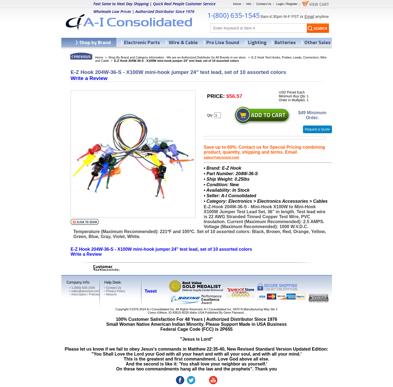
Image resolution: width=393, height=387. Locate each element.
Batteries (285, 42)
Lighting (257, 42)
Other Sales (317, 42)
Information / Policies (85, 294)
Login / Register (286, 4)
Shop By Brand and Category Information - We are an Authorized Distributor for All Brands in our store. (177, 57)
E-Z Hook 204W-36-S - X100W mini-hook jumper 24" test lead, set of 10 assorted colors (161, 249)
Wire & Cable (183, 42)
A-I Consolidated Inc (160, 309)
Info (248, 4)
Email (309, 16)
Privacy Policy (114, 291)
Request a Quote (317, 129)
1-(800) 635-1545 (233, 15)
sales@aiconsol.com (221, 157)
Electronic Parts (142, 42)
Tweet (151, 291)
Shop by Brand (95, 42)
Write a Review (89, 78)
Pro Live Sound (222, 42)
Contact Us (263, 4)
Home (237, 4)
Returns (110, 294)
